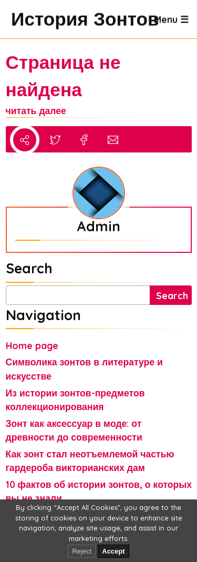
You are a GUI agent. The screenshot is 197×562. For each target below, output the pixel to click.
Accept (113, 551)
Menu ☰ (171, 19)
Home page (32, 345)
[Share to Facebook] (84, 141)
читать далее (36, 110)
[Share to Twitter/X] (55, 141)
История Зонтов (22, 18)
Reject (81, 551)
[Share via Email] (113, 141)
